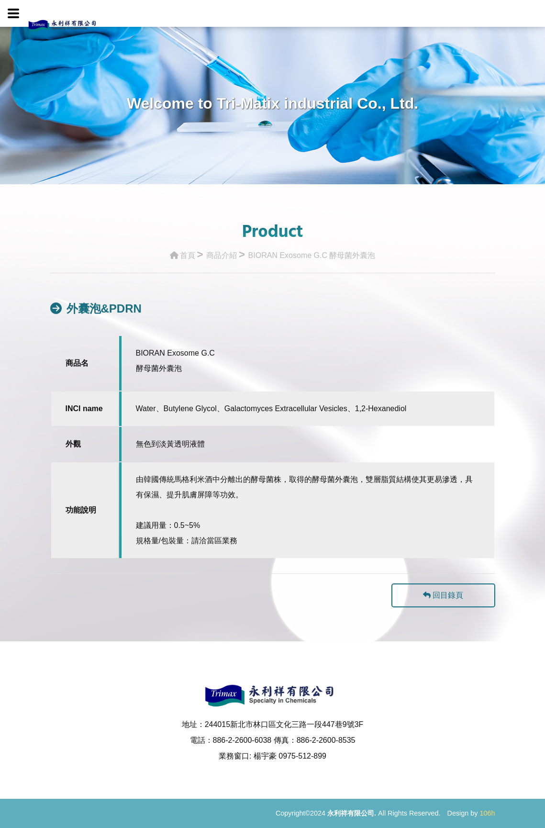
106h (487, 813)
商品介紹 (221, 248)
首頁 (182, 248)
